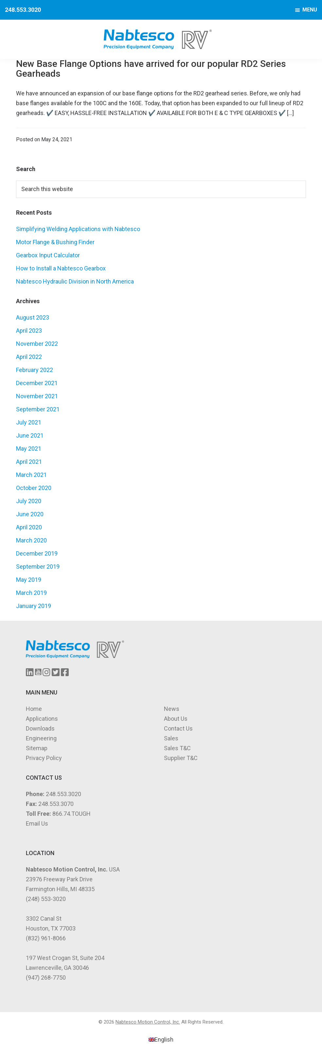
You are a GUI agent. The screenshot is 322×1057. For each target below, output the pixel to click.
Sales (171, 738)
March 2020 (31, 540)
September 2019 (38, 566)
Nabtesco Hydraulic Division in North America (75, 281)
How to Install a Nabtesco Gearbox (61, 268)
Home (34, 708)
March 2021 (31, 474)
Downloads (40, 728)
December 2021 (37, 383)
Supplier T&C (181, 757)
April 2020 (29, 527)
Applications (42, 718)
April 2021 (29, 461)
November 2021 (37, 396)
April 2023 (29, 330)
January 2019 (33, 605)
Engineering (41, 738)
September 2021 (38, 409)
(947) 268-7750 (46, 977)
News (171, 708)
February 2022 (34, 369)
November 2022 (37, 343)
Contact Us (178, 728)
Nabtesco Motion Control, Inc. (148, 1022)
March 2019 (31, 592)
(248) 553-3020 (46, 898)
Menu (309, 10)
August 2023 (32, 317)
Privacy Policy (44, 757)
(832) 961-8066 (46, 938)
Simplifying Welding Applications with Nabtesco (78, 228)
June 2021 (30, 435)
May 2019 (28, 579)
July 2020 (28, 501)
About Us (176, 718)
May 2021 (28, 448)
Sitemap (36, 748)
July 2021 (28, 422)
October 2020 (33, 487)
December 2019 (37, 553)
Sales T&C (177, 748)
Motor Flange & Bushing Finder (55, 242)
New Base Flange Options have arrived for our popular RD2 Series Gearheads (151, 68)
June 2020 (30, 514)
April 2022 (29, 356)
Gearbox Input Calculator (48, 255)
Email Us (37, 823)
